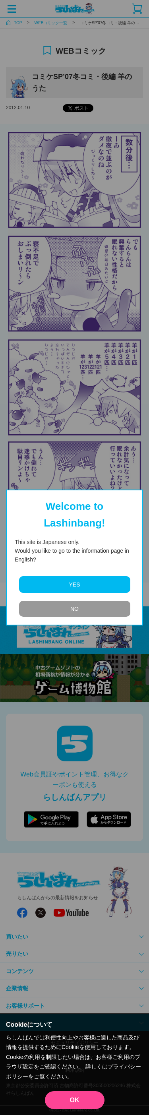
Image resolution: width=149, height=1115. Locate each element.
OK (74, 1100)
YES (74, 584)
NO (74, 609)
